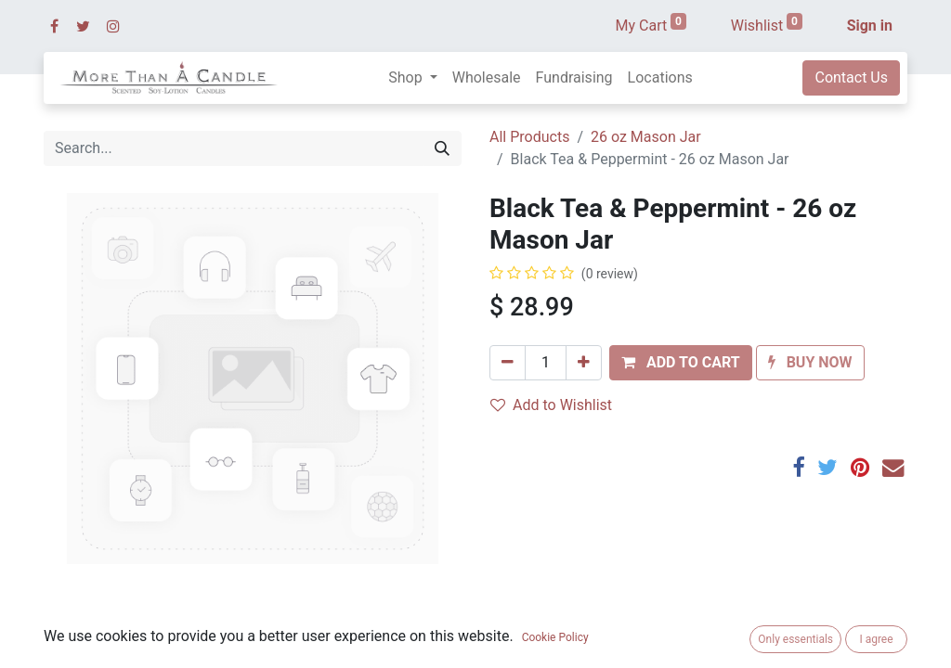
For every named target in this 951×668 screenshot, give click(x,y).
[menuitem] (486, 77)
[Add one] (584, 362)
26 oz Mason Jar (646, 137)
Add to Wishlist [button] (551, 405)
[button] (680, 362)
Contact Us (851, 77)
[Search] (442, 148)
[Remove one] (507, 362)
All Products (529, 137)
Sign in (869, 25)
